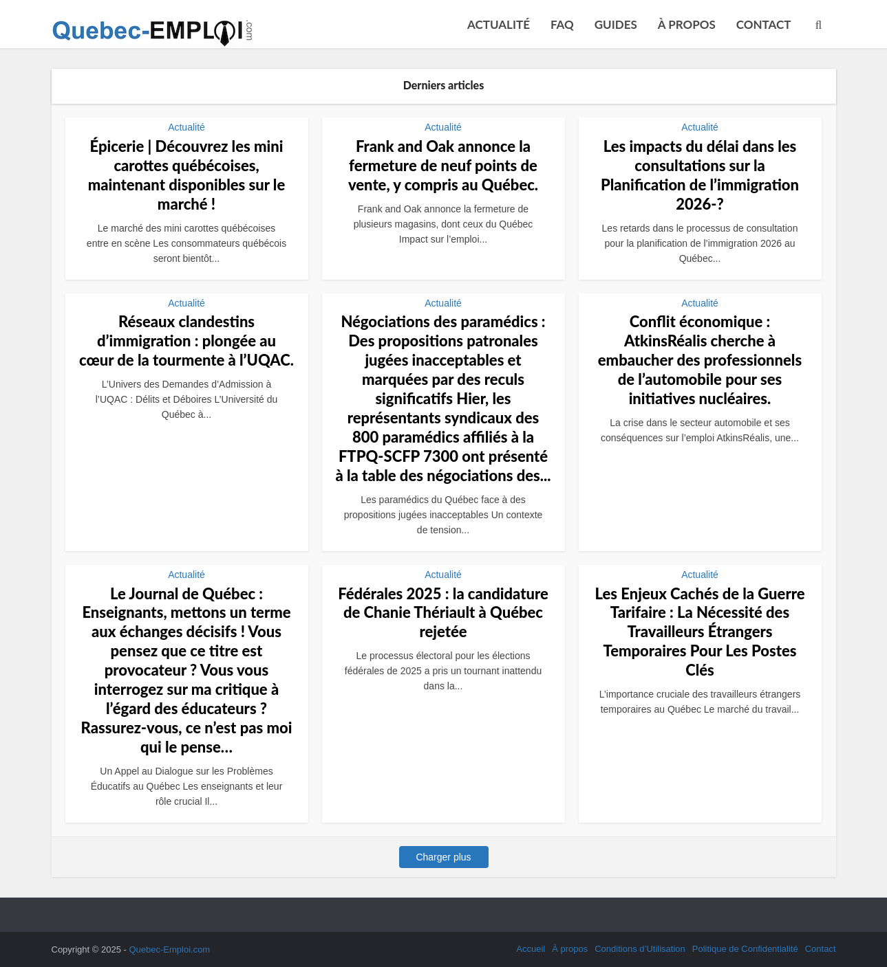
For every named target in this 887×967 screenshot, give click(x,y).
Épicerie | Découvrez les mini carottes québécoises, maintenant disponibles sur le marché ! (186, 175)
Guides (616, 24)
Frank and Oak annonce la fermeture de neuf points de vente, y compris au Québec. (443, 165)
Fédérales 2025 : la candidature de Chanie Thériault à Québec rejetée (443, 612)
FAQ (562, 24)
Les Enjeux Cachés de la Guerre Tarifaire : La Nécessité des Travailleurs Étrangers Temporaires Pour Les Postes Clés (700, 632)
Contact (763, 24)
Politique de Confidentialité (745, 949)
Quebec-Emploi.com (169, 949)
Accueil (530, 949)
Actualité (498, 24)
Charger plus (443, 857)
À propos (687, 24)
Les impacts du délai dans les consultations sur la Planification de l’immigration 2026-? (700, 175)
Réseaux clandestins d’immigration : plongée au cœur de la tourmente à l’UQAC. (186, 340)
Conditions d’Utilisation (640, 949)
